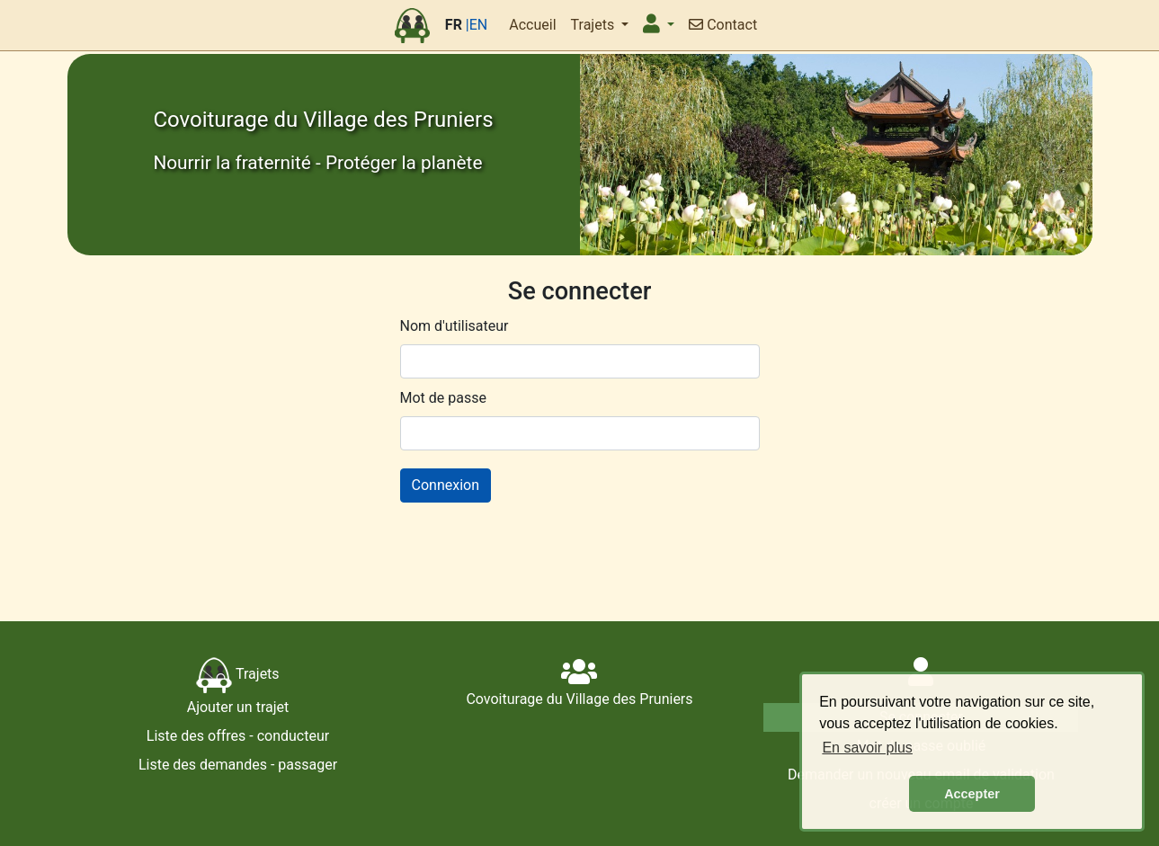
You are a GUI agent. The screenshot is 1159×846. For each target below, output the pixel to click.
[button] (659, 25)
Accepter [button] (972, 794)
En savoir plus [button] (867, 747)
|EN (476, 24)
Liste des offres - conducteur (238, 735)
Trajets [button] (595, 24)
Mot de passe (443, 397)
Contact (723, 24)
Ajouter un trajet (238, 707)
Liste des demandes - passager (237, 764)
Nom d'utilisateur (454, 325)
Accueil (532, 24)
